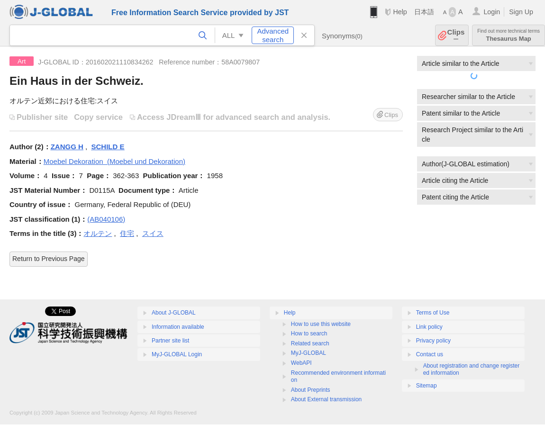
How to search (309, 333)
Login (491, 12)
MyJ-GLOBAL (308, 353)
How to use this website (321, 324)
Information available (178, 327)
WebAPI (301, 363)
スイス (153, 233)
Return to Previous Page (48, 258)
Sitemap (426, 385)
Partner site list (170, 340)
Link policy (429, 327)
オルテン (97, 233)
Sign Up (521, 12)
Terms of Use (433, 312)
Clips (456, 35)
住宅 (127, 233)
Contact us (429, 354)
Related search (310, 343)
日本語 (424, 12)
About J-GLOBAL (174, 312)
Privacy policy (433, 340)
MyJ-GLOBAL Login (177, 354)
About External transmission (326, 399)
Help (400, 12)
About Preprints (310, 390)
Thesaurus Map (508, 35)
